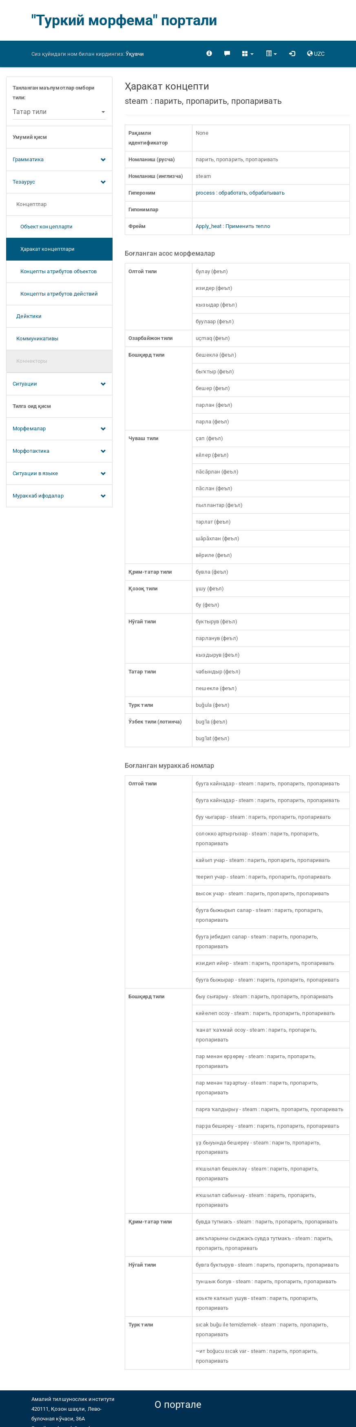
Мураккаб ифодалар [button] (59, 496)
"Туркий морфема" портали (124, 20)
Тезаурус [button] (59, 182)
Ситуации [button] (59, 384)
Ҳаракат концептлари (44, 249)
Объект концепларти (43, 227)
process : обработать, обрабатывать (240, 193)
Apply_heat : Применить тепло (233, 226)
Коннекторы (30, 361)
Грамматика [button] (59, 160)
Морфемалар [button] (59, 429)
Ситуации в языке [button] (59, 474)
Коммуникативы (36, 338)
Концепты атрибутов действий (55, 294)
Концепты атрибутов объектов (55, 271)
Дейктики (27, 316)
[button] (247, 54)
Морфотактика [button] (59, 451)
